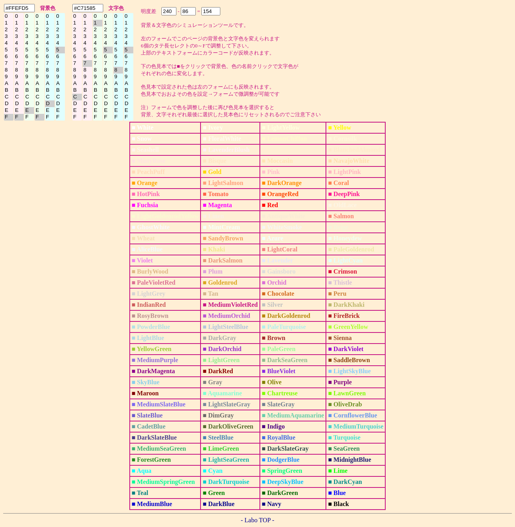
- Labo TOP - (258, 520)
